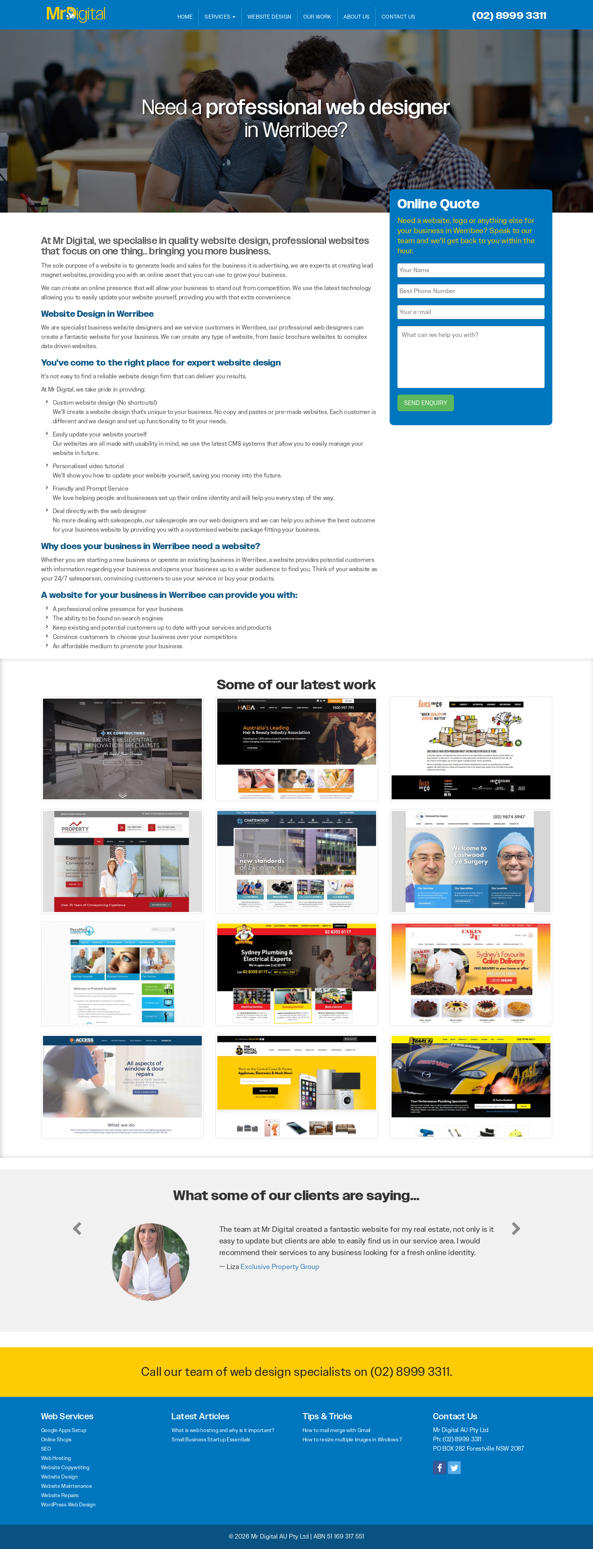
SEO (46, 1448)
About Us (357, 16)
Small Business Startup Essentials (211, 1439)
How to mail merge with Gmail (337, 1430)
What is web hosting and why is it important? (223, 1430)
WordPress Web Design (68, 1504)
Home (185, 16)
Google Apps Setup (63, 1430)
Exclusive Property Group (280, 1266)
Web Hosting (56, 1458)
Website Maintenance (66, 1485)
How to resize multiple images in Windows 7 (352, 1439)
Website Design (269, 16)
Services (220, 16)
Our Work (317, 16)
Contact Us (398, 16)
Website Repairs (60, 1495)
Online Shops (56, 1439)
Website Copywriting (65, 1467)
